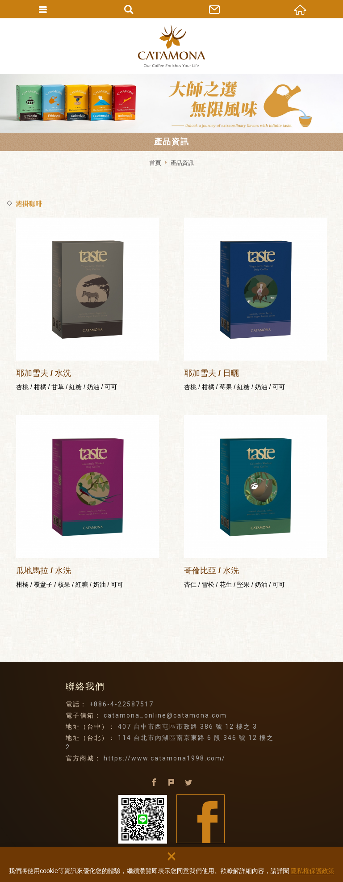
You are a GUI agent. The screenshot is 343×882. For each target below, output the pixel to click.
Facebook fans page (200, 818)
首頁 (155, 163)
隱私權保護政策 (313, 870)
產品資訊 (182, 163)
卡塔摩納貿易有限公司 (171, 46)
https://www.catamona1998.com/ (165, 758)
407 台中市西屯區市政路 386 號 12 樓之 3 (187, 726)
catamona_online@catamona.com (165, 715)
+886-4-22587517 (121, 704)
